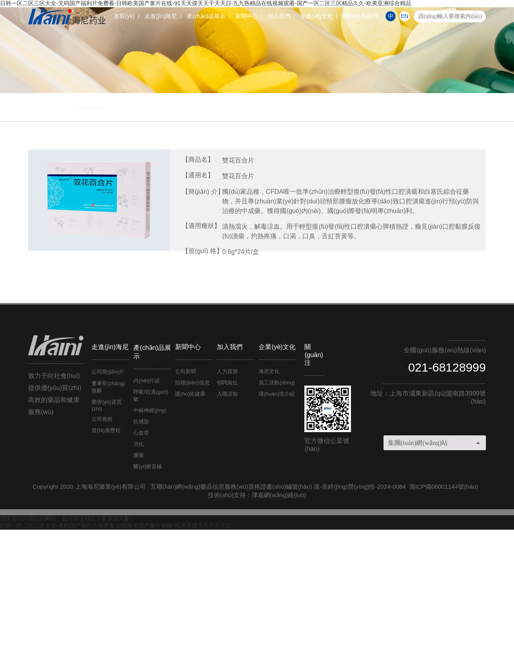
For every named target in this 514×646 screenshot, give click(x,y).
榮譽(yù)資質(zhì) (106, 521)
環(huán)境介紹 (277, 510)
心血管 (291, 223)
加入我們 (279, 16)
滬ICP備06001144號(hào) (443, 602)
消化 (347, 223)
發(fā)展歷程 (106, 547)
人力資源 (227, 488)
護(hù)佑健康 (190, 510)
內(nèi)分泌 (66, 223)
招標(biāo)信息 (192, 499)
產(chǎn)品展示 (206, 16)
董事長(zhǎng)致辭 (108, 503)
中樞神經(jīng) (178, 223)
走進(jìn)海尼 (161, 16)
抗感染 (234, 223)
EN (404, 16)
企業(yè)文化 (316, 16)
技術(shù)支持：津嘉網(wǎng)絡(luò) (257, 611)
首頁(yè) (124, 16)
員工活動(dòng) (277, 499)
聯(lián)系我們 (360, 16)
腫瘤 (403, 223)
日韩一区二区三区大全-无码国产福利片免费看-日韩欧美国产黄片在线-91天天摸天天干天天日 (115, 642)
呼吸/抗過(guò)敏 (122, 223)
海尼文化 (269, 488)
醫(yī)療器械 (460, 223)
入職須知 (227, 510)
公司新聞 (185, 488)
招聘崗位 (227, 499)
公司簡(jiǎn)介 (108, 488)
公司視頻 (102, 535)
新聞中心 (246, 16)
